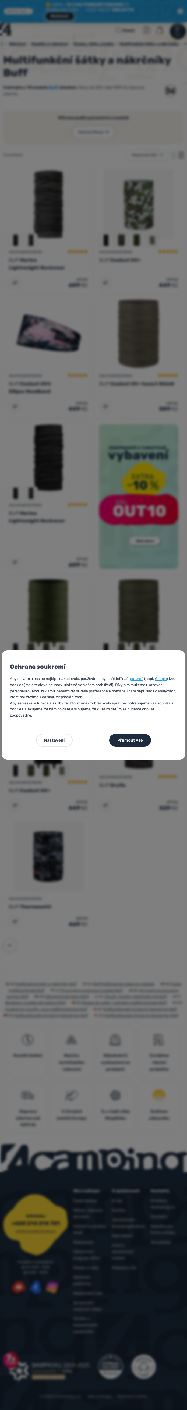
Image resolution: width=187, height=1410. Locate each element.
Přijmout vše (130, 740)
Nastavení (54, 740)
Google (161, 678)
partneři (136, 678)
